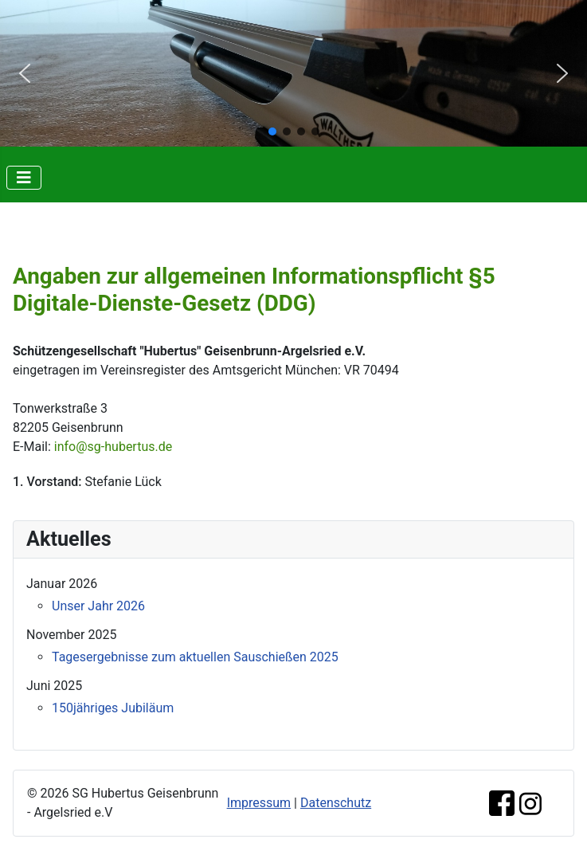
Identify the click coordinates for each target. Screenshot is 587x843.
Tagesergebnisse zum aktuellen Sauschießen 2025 (195, 657)
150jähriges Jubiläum (113, 708)
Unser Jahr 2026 (98, 606)
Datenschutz (335, 802)
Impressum (259, 802)
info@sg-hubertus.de (113, 446)
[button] (24, 73)
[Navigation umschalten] (23, 178)
